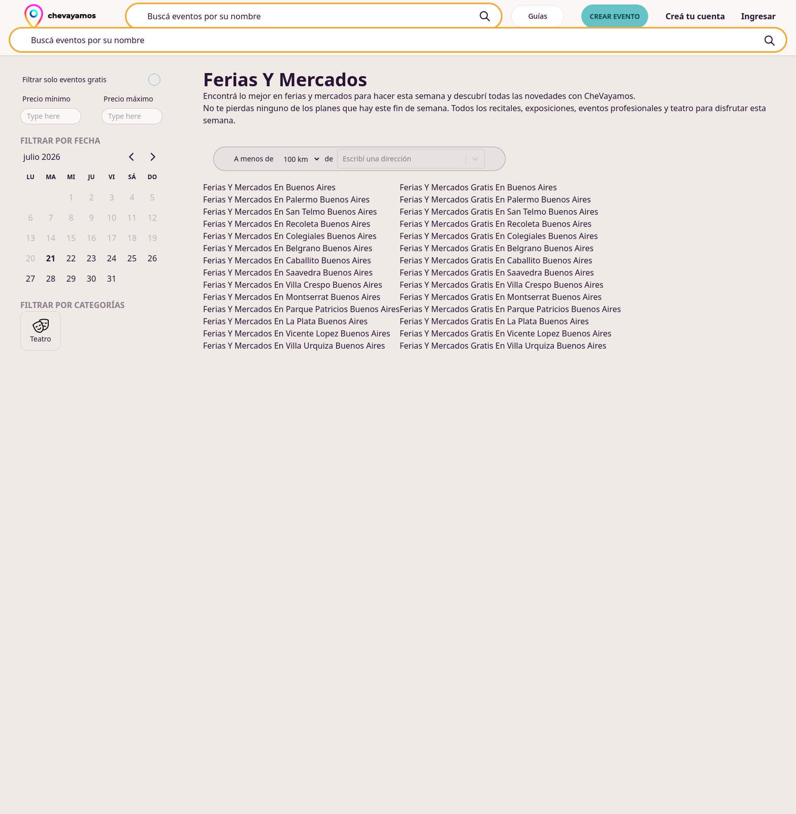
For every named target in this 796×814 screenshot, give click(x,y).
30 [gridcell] (91, 280)
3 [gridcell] (111, 199)
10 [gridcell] (111, 219)
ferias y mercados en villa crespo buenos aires (292, 286)
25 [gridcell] (132, 259)
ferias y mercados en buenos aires (269, 188)
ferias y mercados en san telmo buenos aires (290, 213)
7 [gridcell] (50, 219)
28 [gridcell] (50, 280)
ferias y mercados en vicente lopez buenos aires (296, 335)
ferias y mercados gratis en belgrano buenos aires (496, 249)
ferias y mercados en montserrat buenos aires (291, 298)
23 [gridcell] (91, 259)
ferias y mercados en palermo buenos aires (286, 201)
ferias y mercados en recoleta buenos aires (286, 225)
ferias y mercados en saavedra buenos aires (288, 274)
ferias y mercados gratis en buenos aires (478, 188)
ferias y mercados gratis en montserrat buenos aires (501, 298)
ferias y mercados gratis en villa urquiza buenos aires (503, 347)
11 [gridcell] (132, 219)
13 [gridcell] (30, 239)
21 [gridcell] (50, 259)
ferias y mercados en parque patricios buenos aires (301, 310)
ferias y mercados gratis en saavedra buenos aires (497, 274)
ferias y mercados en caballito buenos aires (287, 261)
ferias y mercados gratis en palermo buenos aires (495, 201)
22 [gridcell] (71, 259)
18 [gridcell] (132, 239)
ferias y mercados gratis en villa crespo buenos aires (501, 286)
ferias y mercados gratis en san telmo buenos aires (499, 213)
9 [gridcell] (91, 219)
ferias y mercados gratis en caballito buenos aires (496, 261)
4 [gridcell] (131, 199)
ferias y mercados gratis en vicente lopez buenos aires (505, 335)
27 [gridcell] (30, 280)
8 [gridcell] (71, 219)
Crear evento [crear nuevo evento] (615, 16)
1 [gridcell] (71, 199)
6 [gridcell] (30, 219)
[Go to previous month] (132, 158)
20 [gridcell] (30, 259)
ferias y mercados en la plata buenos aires (285, 322)
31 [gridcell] (111, 280)
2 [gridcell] (91, 199)
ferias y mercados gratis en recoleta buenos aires (495, 225)
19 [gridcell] (152, 239)
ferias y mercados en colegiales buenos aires (290, 237)
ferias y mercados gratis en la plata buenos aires (494, 322)
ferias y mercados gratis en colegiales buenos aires (499, 237)
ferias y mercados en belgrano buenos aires (287, 249)
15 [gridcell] (71, 239)
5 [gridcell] (152, 199)
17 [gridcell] (111, 239)
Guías (537, 16)
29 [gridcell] (71, 280)
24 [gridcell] (111, 259)
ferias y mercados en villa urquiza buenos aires (294, 347)
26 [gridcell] (152, 259)
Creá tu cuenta (695, 16)
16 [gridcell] (91, 239)
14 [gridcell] (50, 239)
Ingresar (758, 16)
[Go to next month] (152, 158)
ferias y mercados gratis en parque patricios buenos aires (510, 310)
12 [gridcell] (152, 219)
